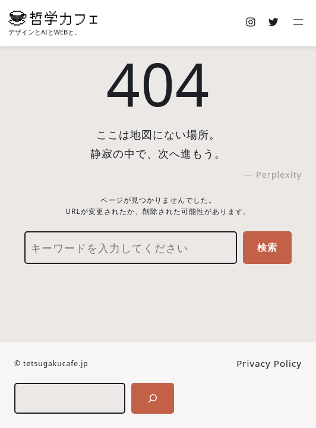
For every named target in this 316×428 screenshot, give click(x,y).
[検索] (152, 398)
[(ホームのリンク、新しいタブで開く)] (52, 18)
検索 (267, 247)
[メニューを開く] (299, 23)
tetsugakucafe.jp (56, 363)
